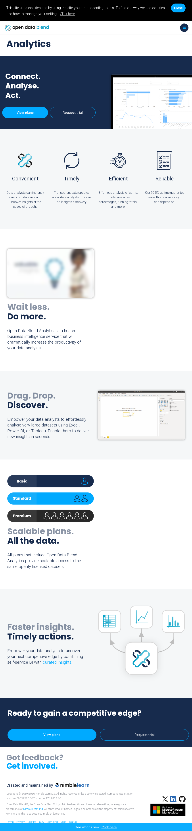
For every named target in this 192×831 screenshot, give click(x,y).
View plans (25, 113)
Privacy (20, 821)
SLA (41, 821)
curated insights (57, 662)
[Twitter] (165, 798)
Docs (63, 821)
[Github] (181, 798)
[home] (27, 27)
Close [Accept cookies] (178, 8)
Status (73, 821)
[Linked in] (172, 798)
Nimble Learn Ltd (33, 809)
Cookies (31, 821)
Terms (10, 821)
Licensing (52, 821)
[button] (184, 27)
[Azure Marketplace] (167, 809)
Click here (67, 14)
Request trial (73, 113)
